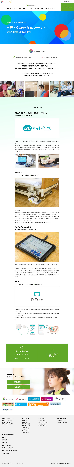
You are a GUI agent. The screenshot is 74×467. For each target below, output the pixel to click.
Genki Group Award (7, 447)
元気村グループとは (7, 420)
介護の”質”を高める (62, 420)
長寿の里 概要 (26, 424)
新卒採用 (47, 8)
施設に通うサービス (43, 422)
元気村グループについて (11, 8)
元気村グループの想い (7, 422)
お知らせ (4, 437)
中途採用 (52, 8)
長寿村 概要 (25, 422)
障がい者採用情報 (6, 445)
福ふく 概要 (25, 430)
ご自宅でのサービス (43, 424)
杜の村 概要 (25, 427)
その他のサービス (42, 425)
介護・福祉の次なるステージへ (10, 450)
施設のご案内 (22, 8)
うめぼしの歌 (5, 453)
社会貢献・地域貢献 (62, 422)
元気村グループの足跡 (7, 424)
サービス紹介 (30, 8)
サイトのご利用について (17, 463)
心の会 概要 (25, 432)
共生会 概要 (25, 429)
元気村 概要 (25, 420)
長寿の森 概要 (26, 425)
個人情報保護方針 (6, 463)
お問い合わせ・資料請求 (8, 434)
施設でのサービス (42, 420)
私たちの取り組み (39, 8)
